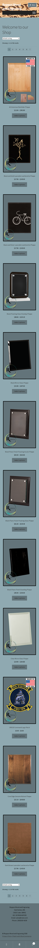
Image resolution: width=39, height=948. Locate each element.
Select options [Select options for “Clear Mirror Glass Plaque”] (19, 667)
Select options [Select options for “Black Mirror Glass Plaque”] (19, 391)
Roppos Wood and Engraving (11, 7)
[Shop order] (11, 38)
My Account (6, 944)
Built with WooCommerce (22, 936)
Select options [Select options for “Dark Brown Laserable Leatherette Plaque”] (19, 874)
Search (19, 944)
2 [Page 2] (12, 49)
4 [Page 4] (19, 49)
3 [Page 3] (16, 49)
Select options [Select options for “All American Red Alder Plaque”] (19, 116)
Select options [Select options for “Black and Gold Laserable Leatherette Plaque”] (19, 184)
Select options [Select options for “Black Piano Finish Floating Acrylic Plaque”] (19, 460)
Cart (30, 943)
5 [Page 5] (23, 49)
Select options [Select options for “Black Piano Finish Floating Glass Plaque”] (19, 529)
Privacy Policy (7, 936)
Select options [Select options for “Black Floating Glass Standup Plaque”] (19, 322)
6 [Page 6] (26, 49)
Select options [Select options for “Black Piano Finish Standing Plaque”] (19, 598)
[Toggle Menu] (34, 13)
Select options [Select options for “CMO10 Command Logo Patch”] (19, 736)
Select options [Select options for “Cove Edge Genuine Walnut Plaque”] (19, 805)
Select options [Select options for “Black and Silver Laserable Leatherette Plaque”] (19, 253)
